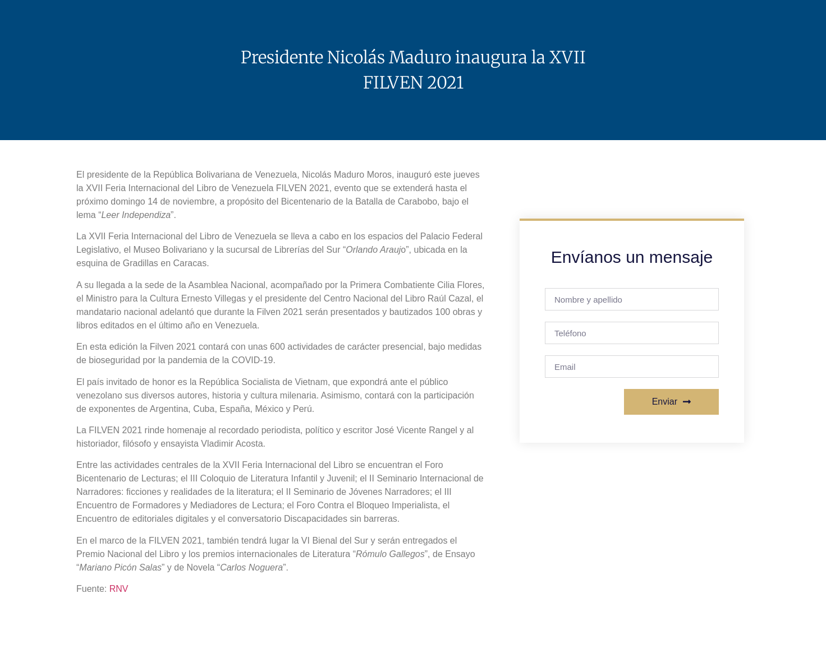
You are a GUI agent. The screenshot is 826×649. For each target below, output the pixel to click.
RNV (119, 589)
